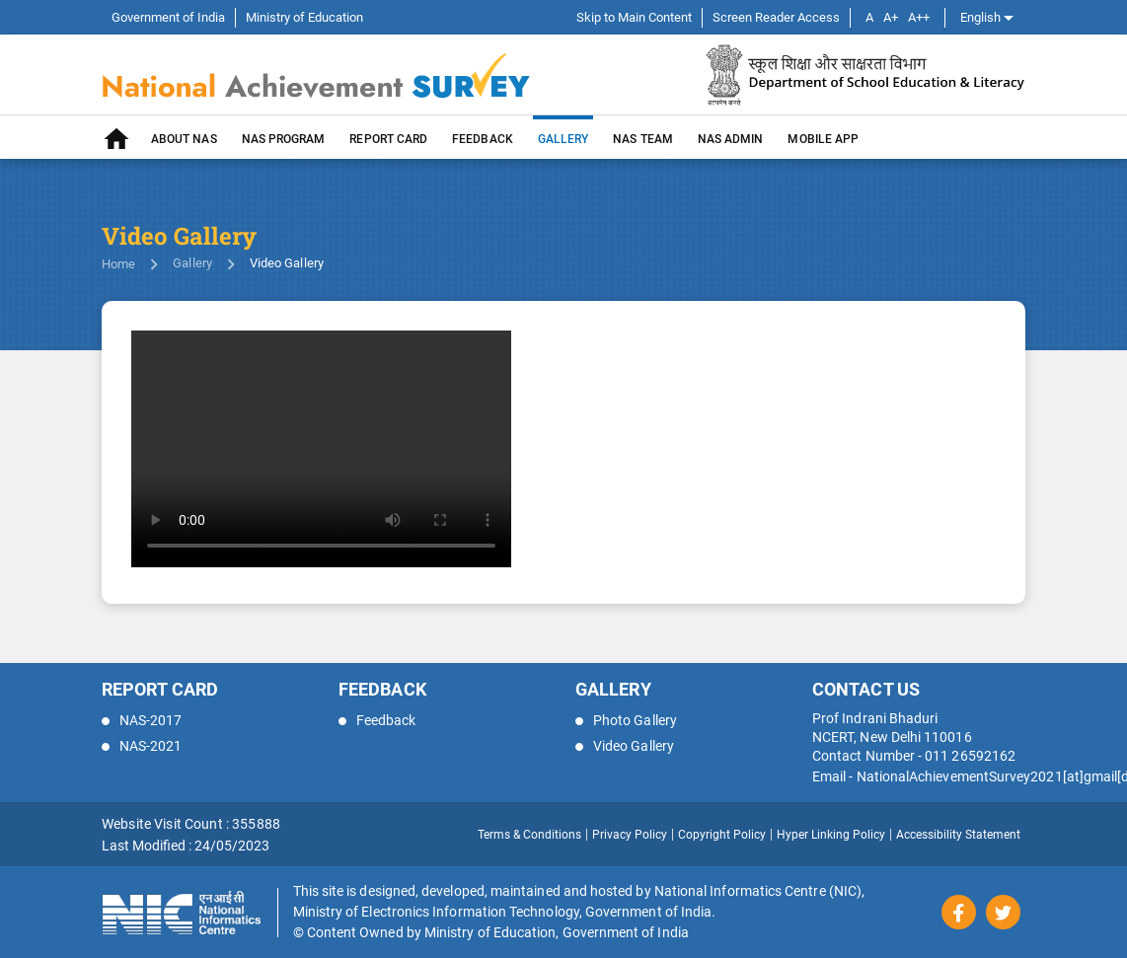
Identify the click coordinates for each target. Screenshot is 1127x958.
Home (118, 264)
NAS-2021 (142, 746)
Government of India (168, 17)
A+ (890, 17)
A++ (919, 17)
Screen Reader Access (776, 17)
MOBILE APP (823, 139)
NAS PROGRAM (284, 139)
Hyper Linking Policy (831, 835)
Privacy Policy (629, 835)
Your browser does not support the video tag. (321, 449)
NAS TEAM (643, 139)
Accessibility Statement (958, 835)
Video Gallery (624, 746)
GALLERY (563, 139)
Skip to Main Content (634, 17)
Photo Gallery (626, 720)
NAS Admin (731, 139)
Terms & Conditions (529, 835)
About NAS (184, 139)
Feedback (482, 139)
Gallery (192, 263)
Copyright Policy (722, 835)
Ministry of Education (304, 17)
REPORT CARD (388, 139)
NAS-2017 (142, 720)
